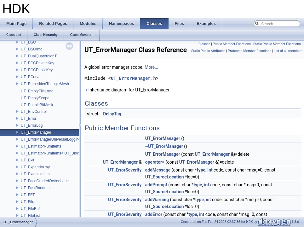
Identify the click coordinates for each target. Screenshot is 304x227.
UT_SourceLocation (164, 176)
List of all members (288, 51)
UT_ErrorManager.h (133, 78)
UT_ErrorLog (32, 125)
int (209, 169)
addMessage (158, 169)
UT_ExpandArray (35, 167)
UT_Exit (27, 160)
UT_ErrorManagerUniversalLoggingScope (56, 139)
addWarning (157, 199)
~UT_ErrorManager (164, 146)
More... (151, 67)
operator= (154, 162)
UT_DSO (28, 42)
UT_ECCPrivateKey (37, 63)
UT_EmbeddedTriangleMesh (45, 84)
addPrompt (156, 184)
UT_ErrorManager (36, 132)
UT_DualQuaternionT (39, 56)
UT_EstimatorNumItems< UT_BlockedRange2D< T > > (67, 153)
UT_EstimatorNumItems (41, 146)
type (201, 169)
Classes (204, 44)
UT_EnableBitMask (37, 105)
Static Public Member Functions (277, 44)
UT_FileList (30, 215)
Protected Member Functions (249, 51)
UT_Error (28, 118)
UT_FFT (28, 195)
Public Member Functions (232, 44)
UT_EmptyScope (35, 98)
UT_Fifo (27, 202)
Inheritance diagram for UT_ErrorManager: (127, 89)
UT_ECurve (31, 77)
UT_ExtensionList (35, 174)
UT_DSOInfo (32, 49)
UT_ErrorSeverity (124, 169)
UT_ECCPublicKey (37, 70)
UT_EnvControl (34, 111)
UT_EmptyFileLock (37, 91)
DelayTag (112, 113)
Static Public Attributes (208, 51)
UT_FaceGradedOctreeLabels (46, 181)
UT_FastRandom (35, 188)
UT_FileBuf (30, 209)
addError (153, 214)
